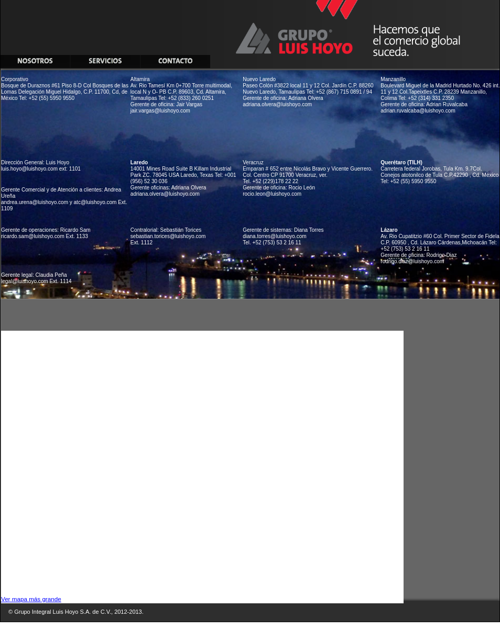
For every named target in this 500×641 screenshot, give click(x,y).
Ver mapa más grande (31, 598)
